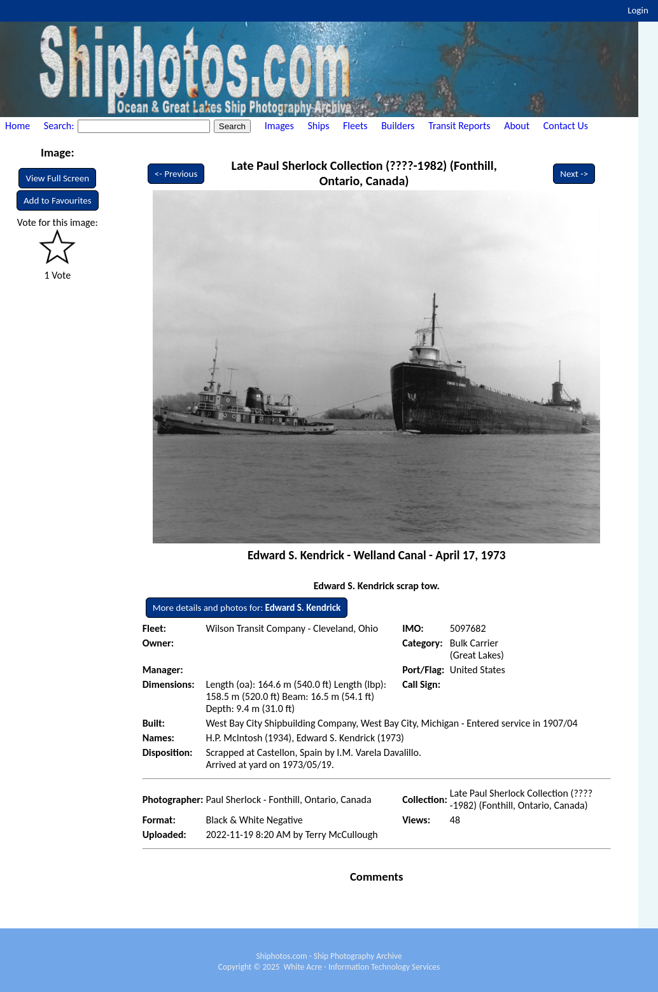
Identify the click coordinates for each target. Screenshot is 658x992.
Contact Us (565, 126)
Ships (318, 126)
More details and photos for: (247, 607)
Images (279, 126)
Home (17, 126)
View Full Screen (57, 178)
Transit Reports (459, 126)
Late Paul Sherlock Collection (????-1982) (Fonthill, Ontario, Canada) (364, 173)
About (516, 126)
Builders (397, 126)
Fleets (355, 126)
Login (637, 10)
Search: (60, 126)
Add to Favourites (58, 200)
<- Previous (176, 173)
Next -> (574, 173)
